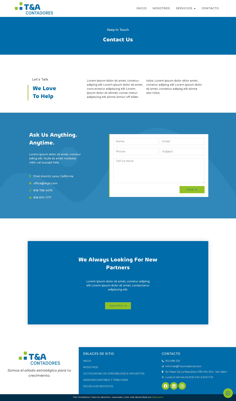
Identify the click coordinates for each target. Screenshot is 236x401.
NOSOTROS (161, 8)
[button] (118, 305)
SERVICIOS (186, 8)
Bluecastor (157, 397)
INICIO (142, 8)
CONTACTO (210, 8)
